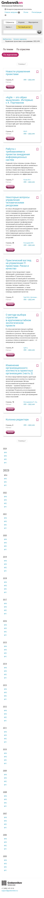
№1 (5, 463)
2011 (5, 728)
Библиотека (7, 39)
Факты (9, 27)
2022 (5, 492)
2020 (5, 535)
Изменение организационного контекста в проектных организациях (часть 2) (19, 369)
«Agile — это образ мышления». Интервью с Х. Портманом (19, 100)
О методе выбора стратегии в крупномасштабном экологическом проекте (18, 320)
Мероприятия (33, 22)
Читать (10, 87)
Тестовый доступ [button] (24, 27)
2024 (5, 448)
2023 (6, 470)
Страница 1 (22, 64)
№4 (5, 453)
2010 (5, 749)
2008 (5, 792)
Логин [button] (25, 12)
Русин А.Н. (27, 180)
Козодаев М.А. (29, 243)
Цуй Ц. (26, 348)
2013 (5, 685)
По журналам (10, 54)
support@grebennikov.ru (10, 891)
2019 (5, 557)
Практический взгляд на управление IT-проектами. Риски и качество (18, 264)
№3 (5, 456)
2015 (5, 642)
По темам (8, 49)
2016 (5, 621)
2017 (5, 599)
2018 (5, 578)
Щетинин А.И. (35, 297)
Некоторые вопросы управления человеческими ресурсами (18, 201)
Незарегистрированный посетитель (18, 9)
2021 (5, 514)
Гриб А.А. (27, 297)
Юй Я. (25, 131)
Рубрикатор (10, 22)
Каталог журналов (20, 39)
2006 (5, 835)
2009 (5, 771)
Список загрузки (12, 12)
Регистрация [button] (36, 12)
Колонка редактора (17, 419)
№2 (5, 459)
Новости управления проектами (18, 73)
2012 (5, 706)
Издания (21, 22)
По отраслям (23, 49)
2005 (5, 856)
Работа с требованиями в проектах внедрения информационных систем (18, 154)
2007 (5, 813)
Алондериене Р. (29, 402)
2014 (5, 664)
